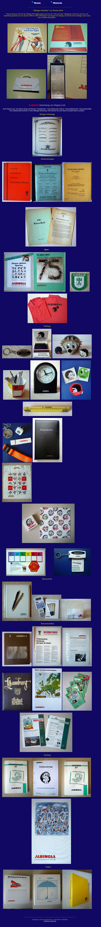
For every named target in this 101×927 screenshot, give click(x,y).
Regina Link (59, 105)
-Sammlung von (41, 105)
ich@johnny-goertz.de (50, 921)
